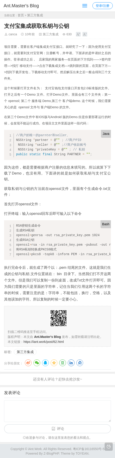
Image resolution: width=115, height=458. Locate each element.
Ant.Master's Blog (21, 5)
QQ (45, 362)
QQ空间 (54, 362)
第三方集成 (35, 15)
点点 (79, 362)
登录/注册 (102, 5)
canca (13, 34)
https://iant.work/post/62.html (43, 342)
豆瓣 (62, 362)
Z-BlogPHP (51, 453)
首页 (21, 15)
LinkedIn (71, 362)
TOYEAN (81, 453)
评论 (60, 429)
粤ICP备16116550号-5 (89, 449)
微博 (28, 362)
